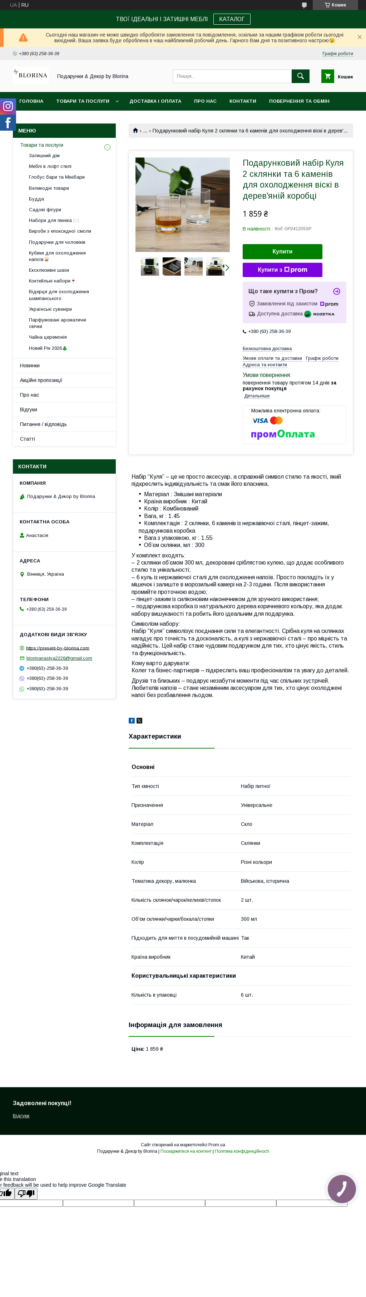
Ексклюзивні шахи (49, 270)
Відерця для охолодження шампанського (59, 295)
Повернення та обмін (299, 101)
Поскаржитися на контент (186, 1151)
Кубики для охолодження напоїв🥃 (57, 256)
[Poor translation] (26, 1194)
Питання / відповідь (43, 424)
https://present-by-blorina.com (57, 647)
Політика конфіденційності (242, 1151)
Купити (283, 251)
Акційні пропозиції (41, 380)
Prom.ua (216, 1144)
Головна (31, 101)
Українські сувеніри (50, 309)
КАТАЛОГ (232, 19)
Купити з (282, 270)
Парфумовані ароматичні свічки (57, 323)
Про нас (205, 101)
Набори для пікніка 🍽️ (54, 220)
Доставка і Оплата (155, 101)
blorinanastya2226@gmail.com (59, 658)
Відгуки (28, 409)
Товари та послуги (82, 101)
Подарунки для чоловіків (57, 242)
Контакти (242, 101)
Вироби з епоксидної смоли (60, 231)
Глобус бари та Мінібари (57, 177)
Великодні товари (49, 188)
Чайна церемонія (48, 337)
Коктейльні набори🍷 (52, 281)
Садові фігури (45, 209)
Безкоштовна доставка (267, 348)
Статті (27, 439)
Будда (36, 199)
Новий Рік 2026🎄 (48, 348)
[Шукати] (301, 76)
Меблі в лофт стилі (50, 166)
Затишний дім (44, 155)
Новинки (30, 365)
